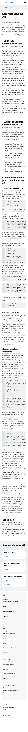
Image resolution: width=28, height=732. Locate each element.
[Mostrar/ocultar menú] (25, 2)
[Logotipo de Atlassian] (8, 2)
